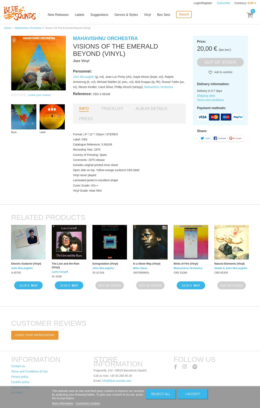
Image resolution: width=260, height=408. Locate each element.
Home (7, 27)
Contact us (18, 366)
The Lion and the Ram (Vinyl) (65, 265)
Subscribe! (223, 3)
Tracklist (112, 108)
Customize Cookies (88, 403)
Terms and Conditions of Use (29, 371)
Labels (79, 14)
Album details (151, 108)
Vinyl (147, 14)
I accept (192, 394)
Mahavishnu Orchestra (28, 27)
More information (63, 403)
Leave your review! (39, 95)
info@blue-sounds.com (116, 380)
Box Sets (163, 14)
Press (86, 118)
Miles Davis (140, 268)
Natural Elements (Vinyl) (229, 263)
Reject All (160, 394)
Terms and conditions (210, 100)
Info (84, 108)
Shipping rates (206, 95)
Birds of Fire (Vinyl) (186, 263)
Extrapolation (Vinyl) (105, 263)
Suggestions (99, 14)
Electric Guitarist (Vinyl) (26, 263)
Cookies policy (20, 382)
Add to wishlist (222, 72)
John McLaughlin (83, 76)
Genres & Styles (126, 14)
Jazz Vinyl (81, 61)
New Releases (58, 14)
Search (184, 14)
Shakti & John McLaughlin (230, 268)
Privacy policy (20, 376)
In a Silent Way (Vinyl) (146, 263)
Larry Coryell (60, 271)
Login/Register (203, 3)
